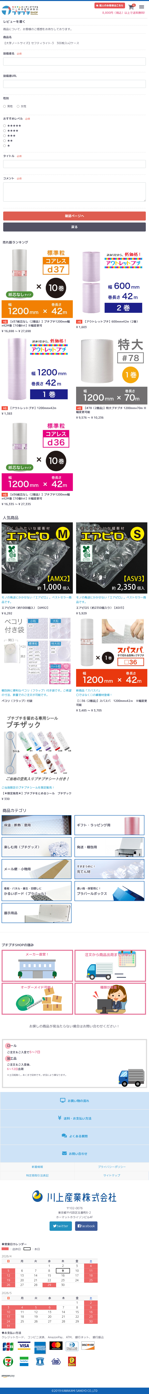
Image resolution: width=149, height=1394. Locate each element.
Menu (142, 5)
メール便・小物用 (17, 869)
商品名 (7, 37)
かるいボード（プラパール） (26, 891)
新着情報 (37, 1167)
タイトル (8, 156)
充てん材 (86, 869)
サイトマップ (111, 1175)
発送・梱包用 (87, 847)
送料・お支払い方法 (74, 1118)
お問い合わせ (74, 1153)
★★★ (9, 135)
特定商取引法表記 (37, 1175)
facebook (86, 1226)
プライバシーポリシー (112, 1167)
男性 (8, 106)
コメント (8, 178)
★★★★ (10, 130)
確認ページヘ (74, 216)
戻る (74, 227)
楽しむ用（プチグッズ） (22, 847)
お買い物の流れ (74, 1100)
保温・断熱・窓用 (17, 825)
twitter (60, 1226)
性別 (6, 98)
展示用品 (10, 913)
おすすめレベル (13, 118)
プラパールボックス (92, 891)
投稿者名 (8, 53)
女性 (21, 106)
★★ (8, 140)
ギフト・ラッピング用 (93, 825)
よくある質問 (75, 1135)
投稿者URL (10, 76)
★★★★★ (12, 125)
